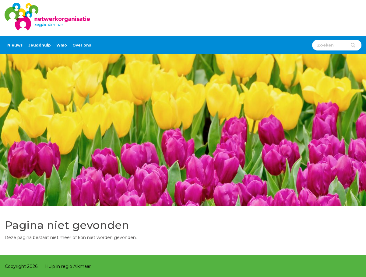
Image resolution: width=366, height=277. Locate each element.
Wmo (61, 45)
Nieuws (15, 45)
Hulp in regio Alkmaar (68, 266)
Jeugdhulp (39, 45)
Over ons (81, 45)
